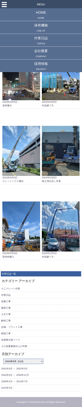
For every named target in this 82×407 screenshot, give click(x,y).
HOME (41, 15)
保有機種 (41, 27)
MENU (41, 4)
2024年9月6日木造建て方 (61, 78)
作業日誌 (41, 40)
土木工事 (6, 314)
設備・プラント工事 (12, 327)
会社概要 (41, 53)
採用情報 (41, 66)
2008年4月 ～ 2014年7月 (14, 381)
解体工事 (6, 320)
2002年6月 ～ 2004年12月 (15, 375)
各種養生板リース (10, 339)
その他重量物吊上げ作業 (14, 346)
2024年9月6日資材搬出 (21, 78)
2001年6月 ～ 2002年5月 (14, 368)
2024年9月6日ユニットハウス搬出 (21, 154)
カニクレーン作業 (10, 288)
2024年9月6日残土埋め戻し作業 (61, 154)
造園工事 (6, 301)
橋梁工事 (6, 333)
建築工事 (6, 307)
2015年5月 (7, 387)
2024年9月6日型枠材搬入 (21, 229)
